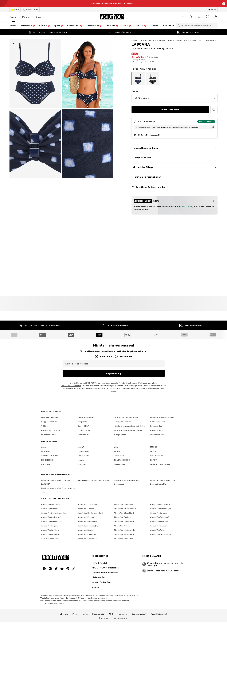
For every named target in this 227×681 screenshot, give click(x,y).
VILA (116, 479)
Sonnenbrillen (156, 458)
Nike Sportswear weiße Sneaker (128, 462)
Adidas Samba (156, 462)
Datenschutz (98, 571)
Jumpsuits (82, 453)
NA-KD (117, 483)
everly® (81, 479)
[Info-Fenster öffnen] (223, 3)
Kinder (38, 17)
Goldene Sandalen (49, 449)
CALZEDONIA (84, 487)
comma (81, 492)
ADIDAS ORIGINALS (50, 487)
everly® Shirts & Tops (50, 462)
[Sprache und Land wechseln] (212, 9)
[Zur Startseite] (112, 16)
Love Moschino (156, 487)
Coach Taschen (84, 462)
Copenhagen (83, 483)
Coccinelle (45, 496)
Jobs (85, 571)
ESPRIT (153, 492)
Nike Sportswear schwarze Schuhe (129, 458)
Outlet (15, 10)
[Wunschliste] (207, 17)
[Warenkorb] (216, 17)
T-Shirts (44, 458)
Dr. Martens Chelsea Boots (126, 449)
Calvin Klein (119, 487)
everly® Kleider (157, 466)
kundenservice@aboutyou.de (95, 420)
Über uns (64, 571)
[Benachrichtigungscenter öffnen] (199, 16)
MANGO (153, 479)
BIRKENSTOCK (47, 492)
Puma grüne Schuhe (122, 453)
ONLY (43, 479)
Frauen (13, 17)
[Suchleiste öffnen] (178, 25)
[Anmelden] (191, 17)
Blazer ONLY (83, 458)
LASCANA (45, 483)
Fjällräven (82, 496)
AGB (111, 571)
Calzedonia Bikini (157, 453)
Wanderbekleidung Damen (162, 449)
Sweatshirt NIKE (48, 466)
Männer (26, 17)
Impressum (122, 571)
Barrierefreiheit (139, 571)
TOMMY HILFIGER (122, 492)
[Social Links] (44, 526)
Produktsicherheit (159, 571)
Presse (76, 571)
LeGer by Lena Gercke (160, 496)
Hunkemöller (119, 496)
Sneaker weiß (84, 466)
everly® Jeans (120, 466)
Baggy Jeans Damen (50, 453)
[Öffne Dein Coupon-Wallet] (182, 17)
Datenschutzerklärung (71, 417)
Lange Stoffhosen (86, 449)
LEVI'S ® (153, 483)
